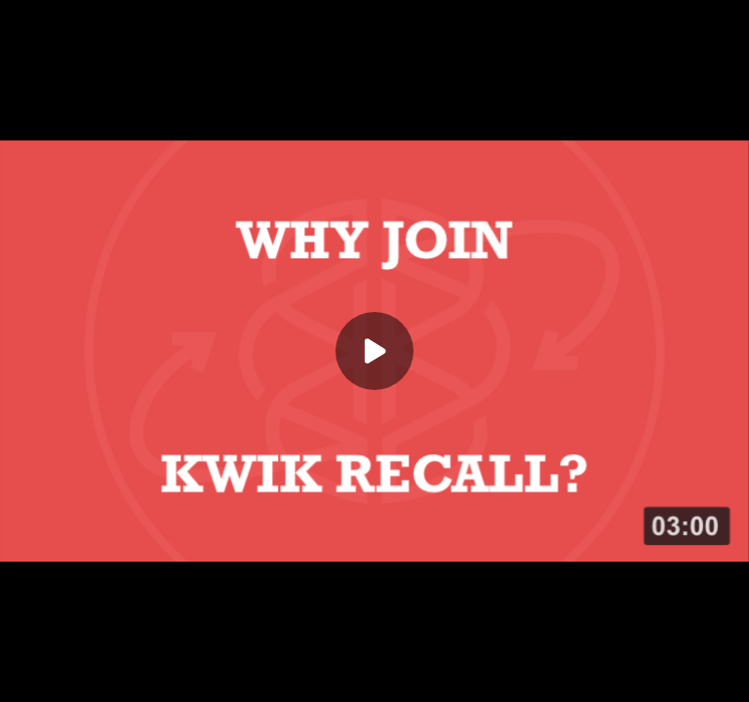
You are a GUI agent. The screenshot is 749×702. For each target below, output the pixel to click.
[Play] (374, 351)
